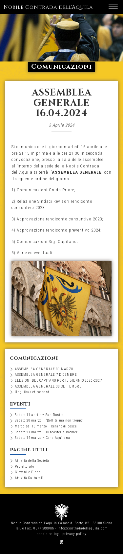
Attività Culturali (29, 478)
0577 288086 (43, 528)
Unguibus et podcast (32, 392)
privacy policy (74, 534)
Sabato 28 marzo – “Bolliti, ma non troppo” (49, 420)
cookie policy (48, 534)
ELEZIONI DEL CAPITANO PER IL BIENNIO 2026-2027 (58, 380)
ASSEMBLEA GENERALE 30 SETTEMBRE (48, 386)
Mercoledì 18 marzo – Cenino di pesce (46, 426)
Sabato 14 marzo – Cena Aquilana (42, 438)
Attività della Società (32, 461)
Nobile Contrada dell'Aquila (48, 7)
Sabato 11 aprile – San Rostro (39, 415)
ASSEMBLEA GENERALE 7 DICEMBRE (46, 374)
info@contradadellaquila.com (82, 528)
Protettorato (24, 466)
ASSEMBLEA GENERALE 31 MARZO (44, 369)
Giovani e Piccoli (29, 472)
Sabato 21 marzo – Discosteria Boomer (46, 432)
